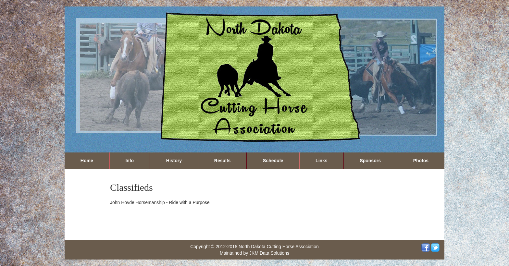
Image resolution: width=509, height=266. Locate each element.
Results (222, 160)
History (174, 160)
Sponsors (370, 160)
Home (87, 160)
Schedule (273, 160)
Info (129, 160)
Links (322, 160)
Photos (420, 160)
